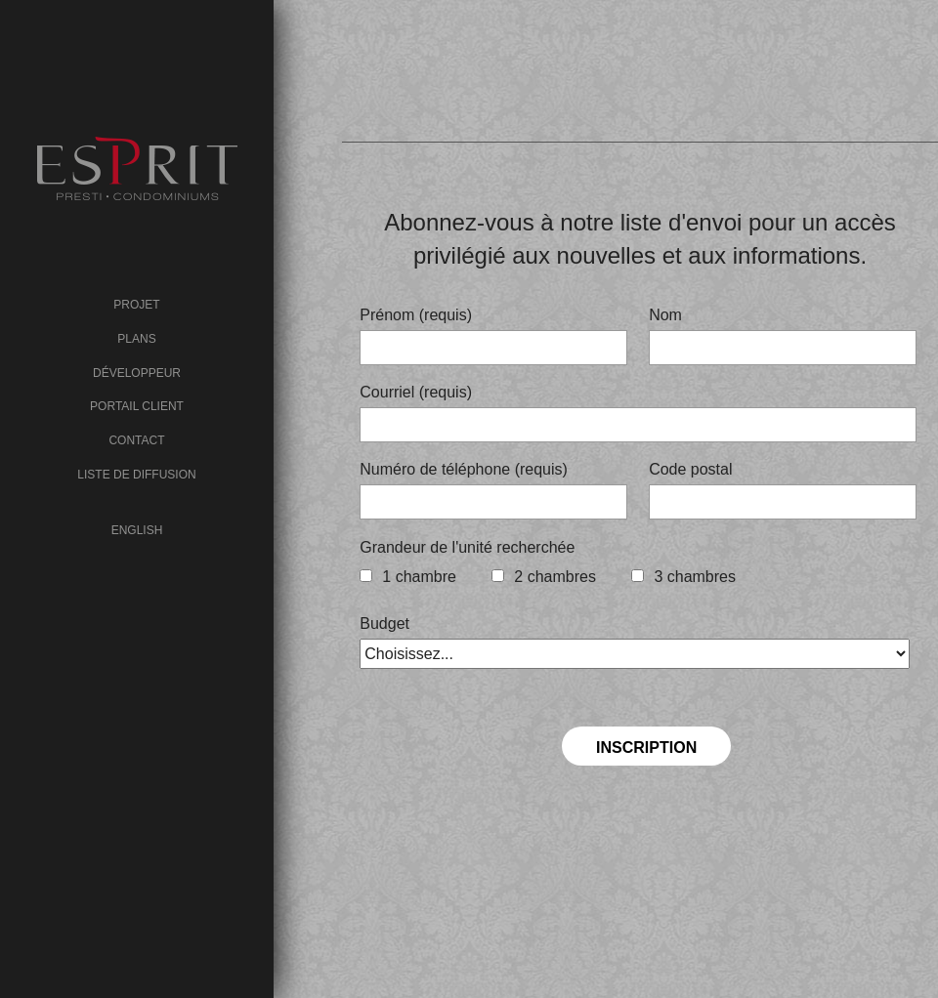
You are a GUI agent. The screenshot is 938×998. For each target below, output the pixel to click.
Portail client (137, 406)
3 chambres (695, 576)
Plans (136, 339)
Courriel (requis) (416, 392)
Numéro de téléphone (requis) (464, 469)
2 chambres (555, 576)
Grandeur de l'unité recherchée (467, 547)
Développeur (137, 373)
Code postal (690, 469)
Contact (136, 440)
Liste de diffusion (136, 474)
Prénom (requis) (416, 315)
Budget (384, 623)
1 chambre (419, 576)
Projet (136, 305)
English (137, 530)
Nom (665, 315)
